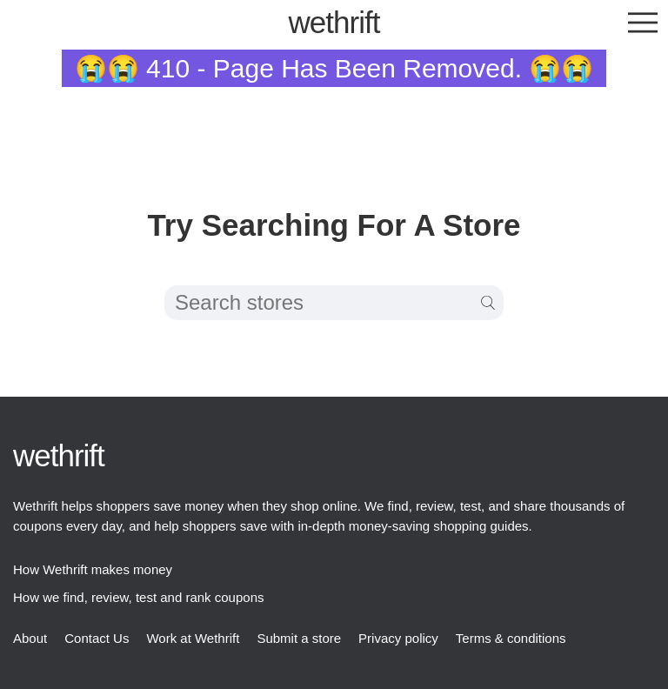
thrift (334, 22)
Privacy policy (398, 638)
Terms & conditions (511, 638)
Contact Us (96, 638)
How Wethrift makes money (92, 569)
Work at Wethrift (192, 638)
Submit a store (299, 638)
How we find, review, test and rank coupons (138, 597)
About (30, 638)
